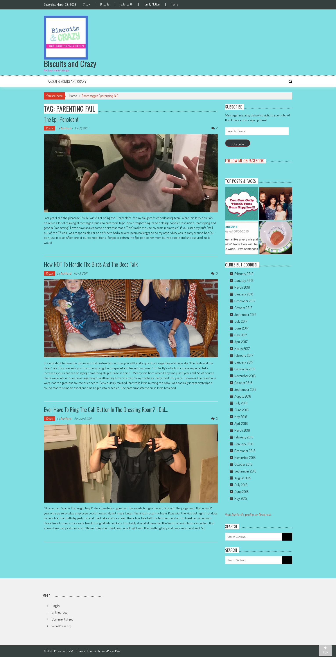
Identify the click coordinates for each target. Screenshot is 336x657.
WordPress (78, 651)
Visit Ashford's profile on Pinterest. (248, 514)
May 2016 (240, 416)
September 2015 (245, 471)
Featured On (126, 4)
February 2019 (243, 273)
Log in (56, 605)
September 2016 (245, 389)
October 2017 (243, 308)
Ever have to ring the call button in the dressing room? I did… (106, 409)
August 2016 (242, 396)
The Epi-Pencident (61, 119)
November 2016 (245, 376)
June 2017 (241, 328)
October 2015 (243, 464)
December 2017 (244, 301)
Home (174, 4)
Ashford (66, 128)
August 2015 (242, 478)
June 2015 (241, 491)
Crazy (86, 4)
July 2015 (240, 485)
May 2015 (240, 498)
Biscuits (104, 4)
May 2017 (240, 335)
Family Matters (152, 4)
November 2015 (244, 457)
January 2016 (243, 444)
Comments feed (62, 619)
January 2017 (243, 362)
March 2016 (242, 430)
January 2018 (243, 294)
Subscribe (237, 144)
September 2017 (245, 314)
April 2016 (241, 423)
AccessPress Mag (108, 651)
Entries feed (60, 612)
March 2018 (242, 287)
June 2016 (241, 410)
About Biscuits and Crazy (67, 81)
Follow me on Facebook (244, 160)
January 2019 (243, 280)
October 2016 (243, 382)
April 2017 (241, 342)
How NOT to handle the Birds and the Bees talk (91, 264)
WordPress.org (61, 626)
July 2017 (240, 321)
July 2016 (241, 403)
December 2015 (244, 451)
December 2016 (244, 369)
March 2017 (242, 348)
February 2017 (243, 355)
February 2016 (243, 437)
